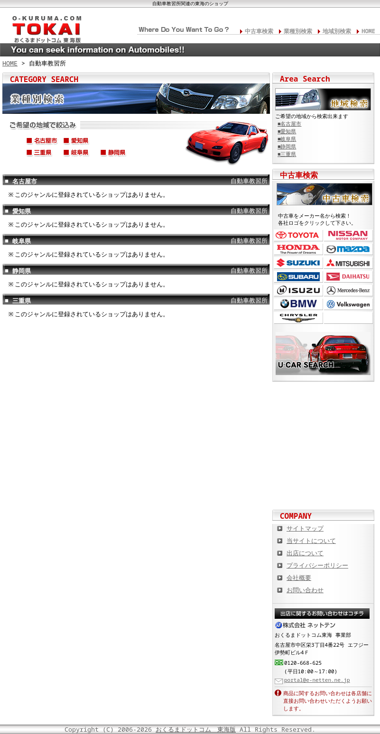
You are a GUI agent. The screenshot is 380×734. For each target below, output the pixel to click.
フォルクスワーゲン (348, 304)
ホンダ (298, 249)
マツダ (348, 249)
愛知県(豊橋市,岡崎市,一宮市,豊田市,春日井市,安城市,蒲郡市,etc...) (79, 142)
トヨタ (298, 235)
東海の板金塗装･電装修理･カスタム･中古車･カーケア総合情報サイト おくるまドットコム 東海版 (42, 26)
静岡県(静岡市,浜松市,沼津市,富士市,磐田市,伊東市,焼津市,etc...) (116, 154)
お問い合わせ (305, 590)
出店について (305, 553)
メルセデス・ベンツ (348, 290)
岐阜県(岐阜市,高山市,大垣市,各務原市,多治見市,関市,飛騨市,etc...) (79, 154)
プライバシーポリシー (317, 565)
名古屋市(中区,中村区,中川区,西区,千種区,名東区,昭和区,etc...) (42, 142)
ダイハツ (348, 277)
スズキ (298, 263)
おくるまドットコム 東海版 (196, 729)
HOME (368, 31)
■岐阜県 (287, 139)
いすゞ (298, 290)
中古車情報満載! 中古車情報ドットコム (323, 429)
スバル (298, 277)
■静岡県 (287, 146)
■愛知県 (287, 131)
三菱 (348, 263)
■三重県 (287, 154)
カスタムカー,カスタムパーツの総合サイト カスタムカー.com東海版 (323, 398)
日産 (348, 235)
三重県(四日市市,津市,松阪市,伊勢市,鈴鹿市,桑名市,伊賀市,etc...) (42, 154)
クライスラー (298, 318)
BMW (298, 304)
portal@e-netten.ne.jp (317, 679)
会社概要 (299, 577)
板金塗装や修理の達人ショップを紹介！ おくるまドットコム (323, 491)
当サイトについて (311, 540)
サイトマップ (305, 528)
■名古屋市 (289, 123)
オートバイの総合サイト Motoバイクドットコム (323, 460)
